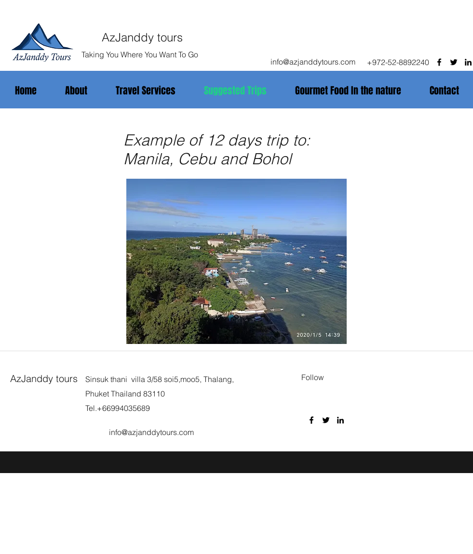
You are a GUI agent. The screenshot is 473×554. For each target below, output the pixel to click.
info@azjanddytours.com (312, 61)
